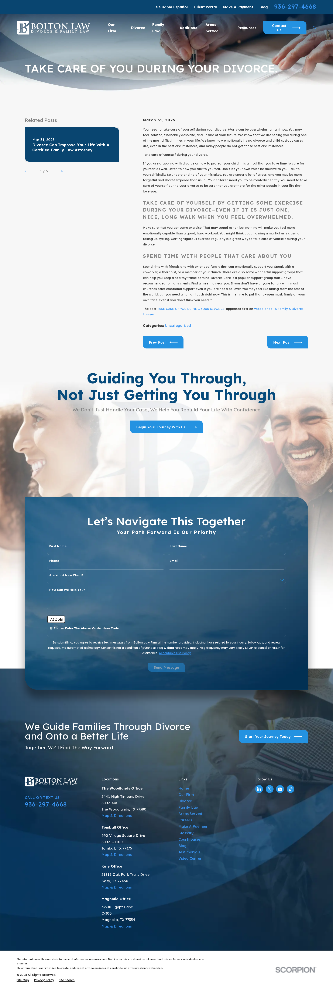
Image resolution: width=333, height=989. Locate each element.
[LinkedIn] (259, 789)
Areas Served (190, 813)
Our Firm (186, 794)
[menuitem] (23, 980)
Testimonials (189, 852)
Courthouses (189, 839)
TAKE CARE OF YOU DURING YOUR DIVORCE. (191, 309)
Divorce (185, 801)
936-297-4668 (295, 6)
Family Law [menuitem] (158, 27)
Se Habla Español (172, 7)
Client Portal (205, 7)
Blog (264, 7)
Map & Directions (117, 815)
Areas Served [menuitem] (212, 27)
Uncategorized (178, 325)
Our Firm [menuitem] (112, 27)
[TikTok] (290, 789)
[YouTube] (280, 789)
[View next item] (57, 171)
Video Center (190, 858)
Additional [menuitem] (189, 27)
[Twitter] (269, 789)
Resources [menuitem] (246, 27)
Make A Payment (238, 7)
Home (183, 788)
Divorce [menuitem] (138, 27)
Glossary (186, 833)
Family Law (188, 807)
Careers (185, 820)
